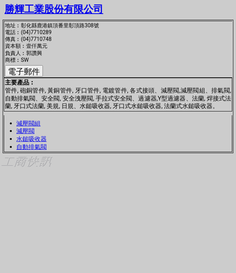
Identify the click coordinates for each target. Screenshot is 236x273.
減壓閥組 (28, 123)
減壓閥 (25, 131)
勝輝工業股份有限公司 (54, 9)
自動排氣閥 (31, 147)
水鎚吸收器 (31, 139)
